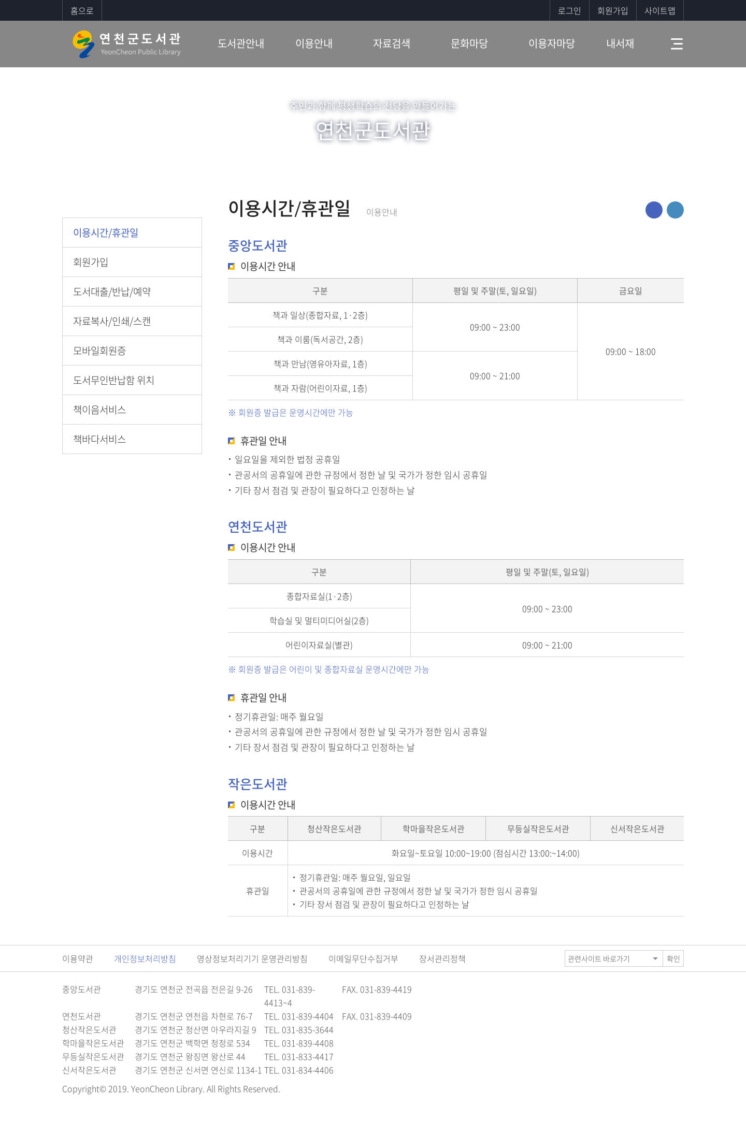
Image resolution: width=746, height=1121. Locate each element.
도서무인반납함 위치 (113, 380)
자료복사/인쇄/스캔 (112, 321)
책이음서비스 (99, 409)
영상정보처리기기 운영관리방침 (252, 958)
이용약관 (77, 958)
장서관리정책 (442, 958)
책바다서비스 (99, 439)
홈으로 (82, 10)
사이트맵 (660, 10)
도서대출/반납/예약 (112, 291)
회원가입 (612, 10)
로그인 (569, 10)
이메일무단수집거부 (363, 958)
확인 (673, 958)
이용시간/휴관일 (105, 232)
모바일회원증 (99, 350)
